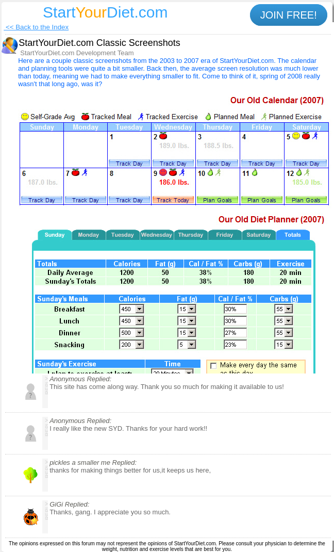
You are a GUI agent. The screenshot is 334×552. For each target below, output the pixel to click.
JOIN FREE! (288, 15)
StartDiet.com (105, 12)
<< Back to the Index (36, 27)
